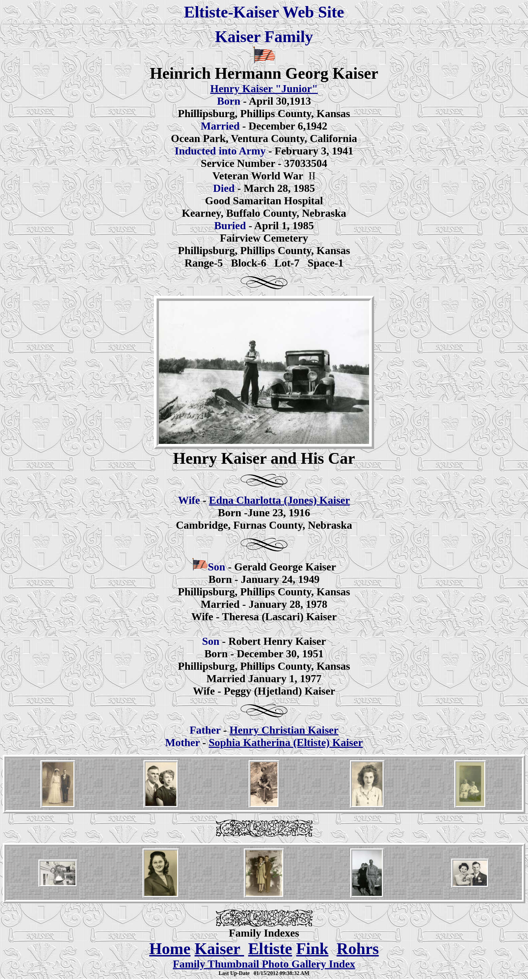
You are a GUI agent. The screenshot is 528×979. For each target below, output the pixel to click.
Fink (312, 948)
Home (170, 948)
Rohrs (358, 948)
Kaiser (219, 948)
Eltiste (270, 948)
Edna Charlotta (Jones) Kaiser (279, 500)
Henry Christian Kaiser (283, 730)
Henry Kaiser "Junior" (264, 88)
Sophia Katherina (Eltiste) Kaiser (286, 742)
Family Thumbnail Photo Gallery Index (264, 964)
